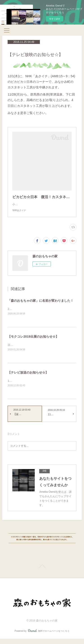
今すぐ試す (54, 19)
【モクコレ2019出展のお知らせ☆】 (33, 341)
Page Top (42, 572)
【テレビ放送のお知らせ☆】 (28, 377)
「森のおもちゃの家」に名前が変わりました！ (40, 305)
